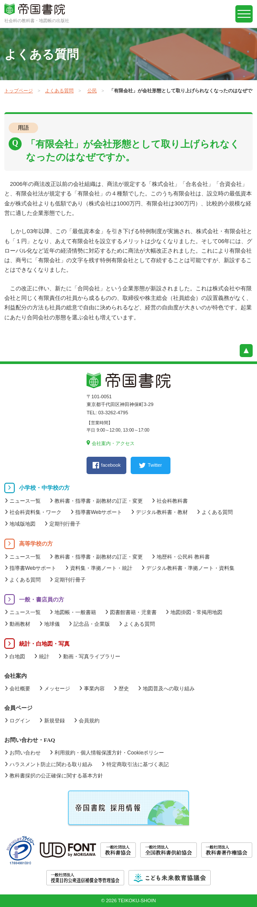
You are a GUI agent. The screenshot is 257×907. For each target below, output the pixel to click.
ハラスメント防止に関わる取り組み (51, 764)
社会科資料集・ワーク (35, 512)
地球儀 (52, 624)
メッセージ (57, 689)
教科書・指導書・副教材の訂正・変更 (99, 501)
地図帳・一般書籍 (75, 612)
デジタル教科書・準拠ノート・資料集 (190, 568)
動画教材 (20, 624)
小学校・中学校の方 (44, 487)
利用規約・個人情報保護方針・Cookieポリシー (109, 753)
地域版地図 (22, 524)
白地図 (17, 656)
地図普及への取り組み (169, 689)
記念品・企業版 (92, 624)
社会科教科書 (172, 501)
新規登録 (54, 721)
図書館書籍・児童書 (133, 612)
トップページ (18, 90)
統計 (44, 656)
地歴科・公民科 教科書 (183, 557)
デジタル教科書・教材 (162, 512)
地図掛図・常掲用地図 (196, 612)
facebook (111, 465)
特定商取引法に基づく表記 (137, 764)
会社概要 (20, 689)
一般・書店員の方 (41, 599)
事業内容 (94, 689)
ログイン (20, 721)
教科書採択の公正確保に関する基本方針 (56, 776)
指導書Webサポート (98, 512)
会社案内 (15, 676)
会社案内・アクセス (113, 443)
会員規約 (89, 721)
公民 (92, 90)
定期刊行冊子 (64, 524)
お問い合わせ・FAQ (29, 740)
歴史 (124, 689)
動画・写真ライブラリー (91, 656)
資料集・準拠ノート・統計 (101, 568)
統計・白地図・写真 (44, 643)
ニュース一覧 (25, 501)
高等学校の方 (36, 543)
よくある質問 (59, 90)
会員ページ (18, 708)
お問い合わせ (25, 753)
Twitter (155, 465)
